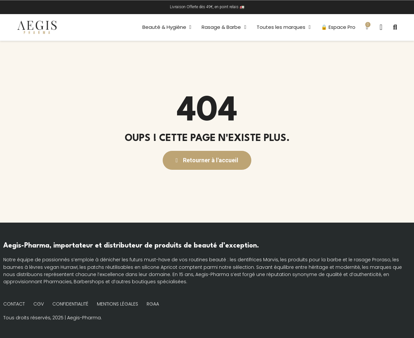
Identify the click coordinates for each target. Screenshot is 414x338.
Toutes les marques (283, 27)
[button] (395, 27)
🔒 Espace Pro (337, 27)
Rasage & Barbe (223, 27)
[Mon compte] (381, 27)
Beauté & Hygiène (165, 27)
